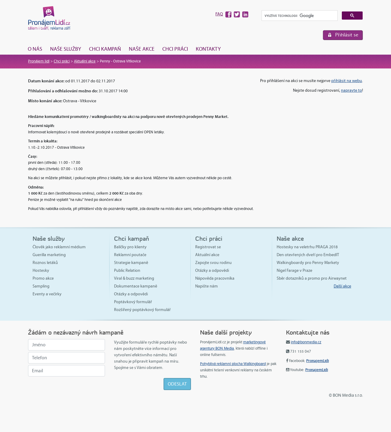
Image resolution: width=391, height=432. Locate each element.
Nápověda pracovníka (214, 278)
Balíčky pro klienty (130, 246)
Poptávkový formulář (133, 301)
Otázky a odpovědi (131, 294)
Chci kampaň (105, 49)
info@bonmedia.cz (306, 342)
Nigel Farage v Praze (294, 270)
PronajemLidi (317, 360)
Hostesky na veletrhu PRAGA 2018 (307, 246)
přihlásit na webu (346, 80)
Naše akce (141, 49)
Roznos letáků (45, 262)
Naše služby (65, 49)
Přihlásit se (346, 35)
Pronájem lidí (38, 61)
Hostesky (41, 270)
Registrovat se (208, 246)
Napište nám (206, 286)
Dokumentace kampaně (135, 286)
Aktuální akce (85, 61)
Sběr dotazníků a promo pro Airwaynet (312, 278)
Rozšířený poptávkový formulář (142, 309)
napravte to (351, 90)
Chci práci (175, 49)
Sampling (41, 286)
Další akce (342, 286)
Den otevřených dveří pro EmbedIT (308, 254)
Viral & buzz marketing (134, 278)
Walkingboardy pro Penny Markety (308, 262)
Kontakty (208, 49)
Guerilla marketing (49, 254)
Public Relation (127, 270)
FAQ (219, 14)
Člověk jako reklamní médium (59, 246)
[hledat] (299, 16)
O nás (35, 49)
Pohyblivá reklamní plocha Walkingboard (233, 363)
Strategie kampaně (131, 262)
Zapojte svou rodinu (213, 262)
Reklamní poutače (130, 254)
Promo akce (43, 278)
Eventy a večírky (47, 294)
